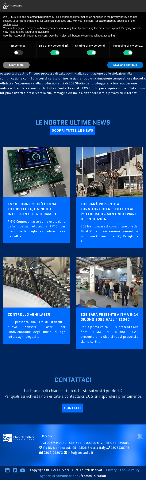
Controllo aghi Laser (29, 314)
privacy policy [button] (119, 16)
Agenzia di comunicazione (59, 476)
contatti (72, 408)
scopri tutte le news (72, 130)
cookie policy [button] (10, 24)
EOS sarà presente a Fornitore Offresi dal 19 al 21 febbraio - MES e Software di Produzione (108, 211)
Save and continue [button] (125, 64)
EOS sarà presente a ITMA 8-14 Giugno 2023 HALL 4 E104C (109, 317)
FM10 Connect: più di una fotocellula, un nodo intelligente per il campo (32, 209)
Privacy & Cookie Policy (123, 470)
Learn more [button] (16, 64)
